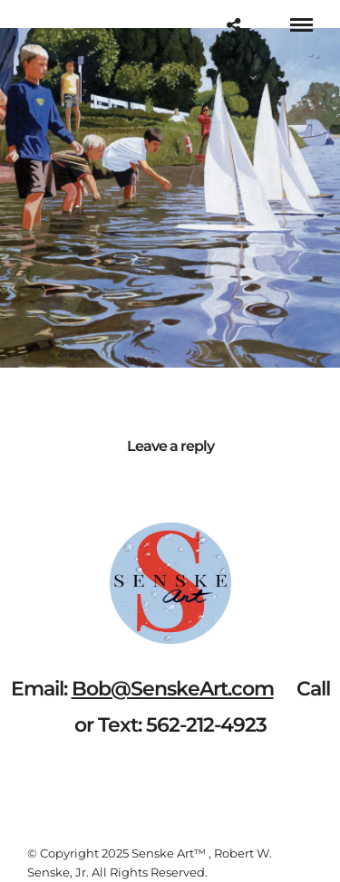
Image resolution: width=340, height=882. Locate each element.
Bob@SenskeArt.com (173, 688)
